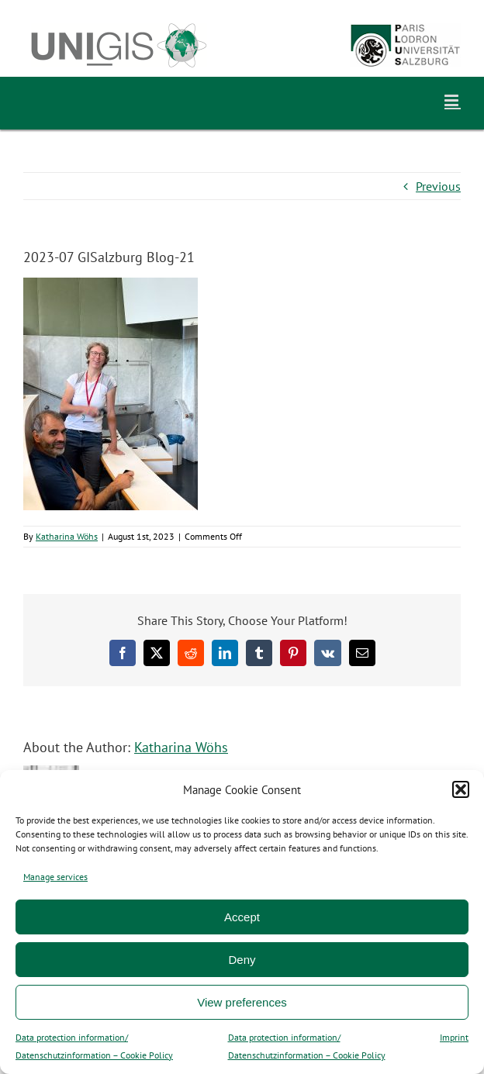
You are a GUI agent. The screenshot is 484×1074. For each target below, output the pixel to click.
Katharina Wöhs (67, 536)
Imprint (454, 1037)
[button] (460, 789)
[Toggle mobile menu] (452, 100)
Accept (242, 917)
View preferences (242, 1002)
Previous (438, 186)
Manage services (55, 876)
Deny (241, 959)
